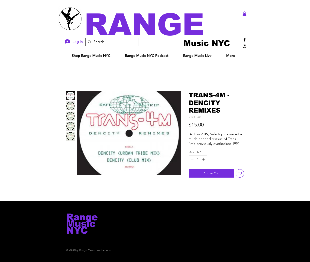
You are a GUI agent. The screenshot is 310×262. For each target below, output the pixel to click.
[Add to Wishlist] (240, 173)
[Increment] (203, 159)
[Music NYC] (206, 43)
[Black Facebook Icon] (244, 40)
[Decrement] (191, 159)
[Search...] (112, 42)
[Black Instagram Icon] (244, 46)
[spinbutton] (197, 159)
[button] (160, 24)
